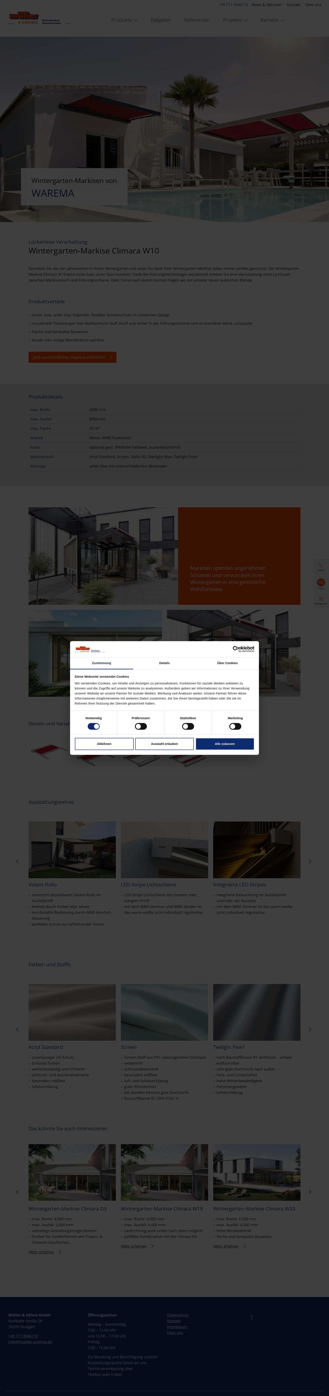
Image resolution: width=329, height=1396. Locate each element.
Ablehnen (104, 744)
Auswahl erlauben (164, 744)
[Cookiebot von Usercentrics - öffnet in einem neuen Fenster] (236, 649)
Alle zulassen (225, 744)
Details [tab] (164, 663)
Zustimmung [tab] (101, 663)
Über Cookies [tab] (227, 663)
